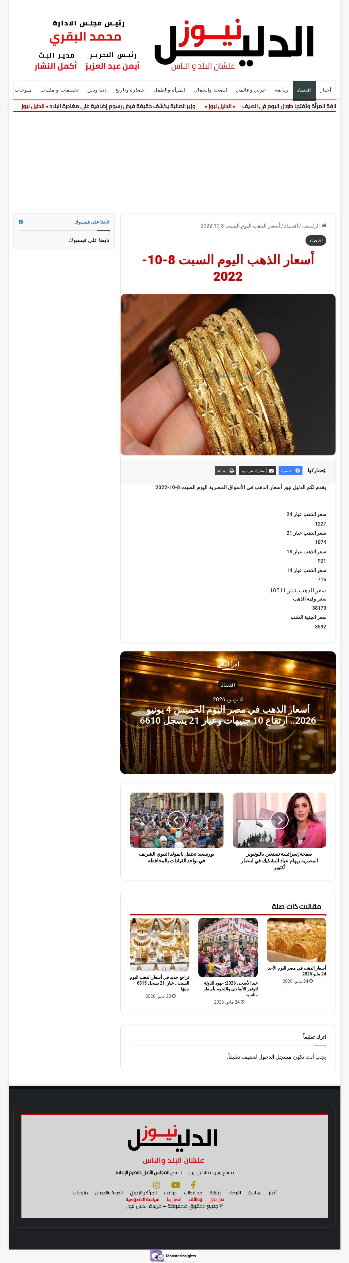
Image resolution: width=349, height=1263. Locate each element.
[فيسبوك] (193, 1185)
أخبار (325, 90)
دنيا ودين (97, 90)
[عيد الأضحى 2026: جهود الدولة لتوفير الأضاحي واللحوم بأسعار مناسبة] (228, 947)
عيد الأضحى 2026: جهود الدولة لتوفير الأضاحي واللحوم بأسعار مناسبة (230, 989)
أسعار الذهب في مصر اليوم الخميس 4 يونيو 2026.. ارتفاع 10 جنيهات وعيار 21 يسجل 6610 (228, 715)
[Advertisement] (174, 158)
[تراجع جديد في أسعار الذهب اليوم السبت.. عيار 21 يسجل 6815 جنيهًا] (159, 944)
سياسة (254, 1192)
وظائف (195, 1199)
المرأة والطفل (169, 90)
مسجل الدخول (274, 1057)
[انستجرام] (157, 1185)
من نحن (216, 1199)
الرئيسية (314, 226)
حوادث (170, 1192)
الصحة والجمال (210, 90)
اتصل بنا (174, 1199)
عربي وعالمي (251, 90)
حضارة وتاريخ (130, 90)
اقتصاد (304, 90)
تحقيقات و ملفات (59, 90)
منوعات (23, 90)
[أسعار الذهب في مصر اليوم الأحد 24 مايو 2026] (296, 940)
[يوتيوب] (175, 1185)
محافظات (193, 1192)
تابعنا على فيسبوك (89, 240)
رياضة (281, 90)
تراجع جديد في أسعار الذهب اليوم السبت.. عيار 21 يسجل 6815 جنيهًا (159, 983)
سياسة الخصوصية (142, 1199)
